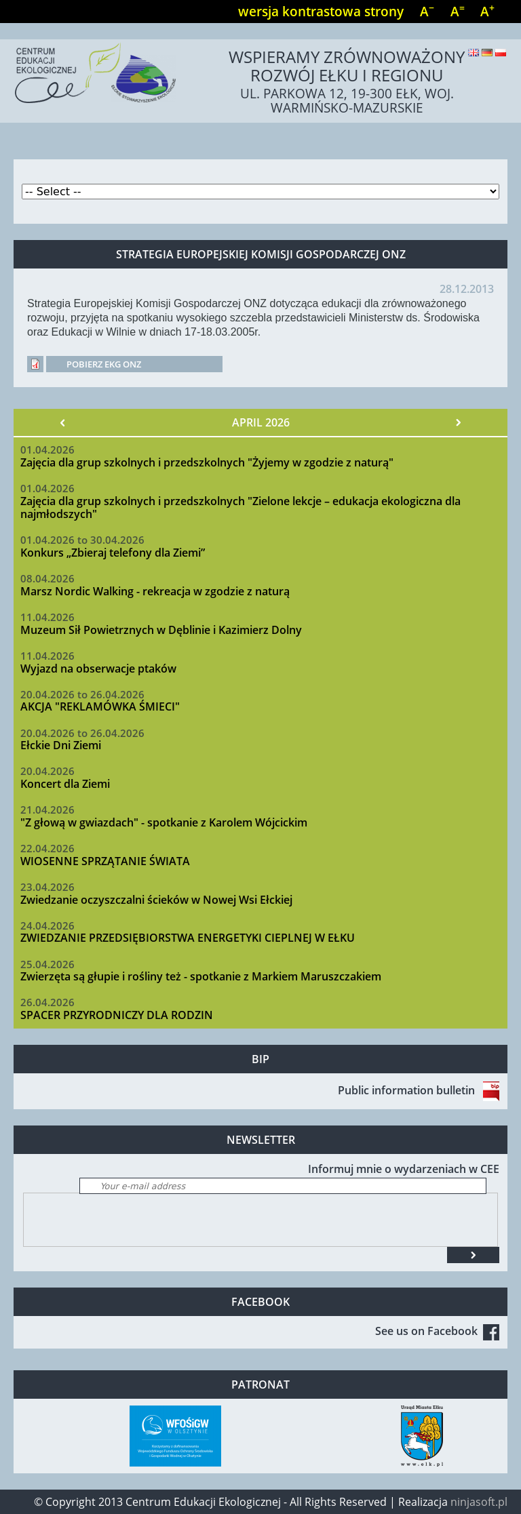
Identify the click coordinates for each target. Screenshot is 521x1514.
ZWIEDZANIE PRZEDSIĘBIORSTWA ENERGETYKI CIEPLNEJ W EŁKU (187, 937)
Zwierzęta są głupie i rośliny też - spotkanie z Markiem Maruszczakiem (200, 976)
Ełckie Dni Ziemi (60, 745)
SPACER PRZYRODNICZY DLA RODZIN (116, 1015)
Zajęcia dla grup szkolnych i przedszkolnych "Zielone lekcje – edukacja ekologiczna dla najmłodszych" (240, 507)
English (473, 52)
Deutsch (487, 52)
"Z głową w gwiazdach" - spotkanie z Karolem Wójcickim (163, 822)
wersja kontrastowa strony (321, 11)
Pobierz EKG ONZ (103, 364)
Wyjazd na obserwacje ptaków (98, 668)
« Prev (63, 422)
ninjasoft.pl (478, 1501)
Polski (500, 52)
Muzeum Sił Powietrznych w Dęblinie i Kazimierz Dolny (161, 629)
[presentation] (127, 1219)
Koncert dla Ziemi (65, 783)
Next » (457, 422)
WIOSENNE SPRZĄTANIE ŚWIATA (105, 861)
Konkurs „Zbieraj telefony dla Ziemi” (112, 552)
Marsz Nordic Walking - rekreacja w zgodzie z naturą (155, 591)
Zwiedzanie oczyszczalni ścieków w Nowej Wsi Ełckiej (156, 899)
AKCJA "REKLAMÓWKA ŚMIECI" (100, 706)
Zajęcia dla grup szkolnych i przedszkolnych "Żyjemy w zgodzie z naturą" (206, 462)
